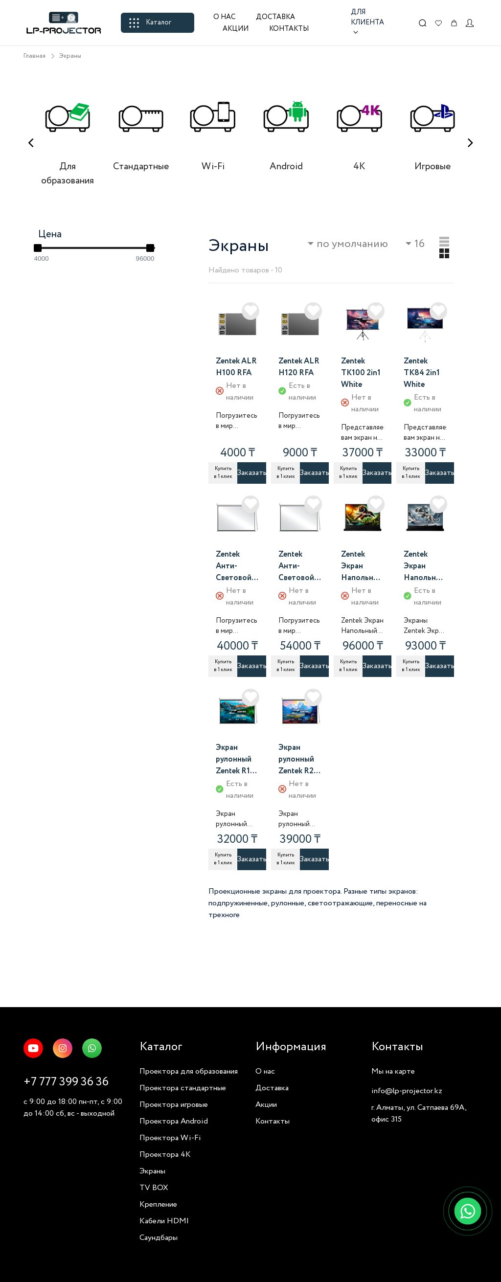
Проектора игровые (173, 1104)
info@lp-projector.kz (406, 1091)
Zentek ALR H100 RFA (236, 367)
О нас (224, 17)
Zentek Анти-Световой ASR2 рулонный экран (296, 567)
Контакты (289, 29)
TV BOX (153, 1187)
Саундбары (158, 1237)
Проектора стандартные (182, 1088)
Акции (236, 29)
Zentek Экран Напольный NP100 (362, 567)
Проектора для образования (188, 1071)
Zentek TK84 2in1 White (422, 373)
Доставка (275, 17)
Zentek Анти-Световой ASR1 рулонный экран (233, 567)
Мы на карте (393, 1071)
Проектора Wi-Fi (170, 1138)
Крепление (158, 1204)
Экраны (70, 56)
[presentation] (30, 143)
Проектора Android (173, 1121)
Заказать (251, 472)
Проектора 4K (165, 1154)
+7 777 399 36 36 (66, 1082)
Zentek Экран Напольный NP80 (425, 567)
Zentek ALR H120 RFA (298, 367)
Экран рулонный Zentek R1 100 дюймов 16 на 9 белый (235, 760)
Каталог (150, 23)
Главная (34, 56)
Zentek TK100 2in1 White (361, 373)
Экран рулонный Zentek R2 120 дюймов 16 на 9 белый (298, 760)
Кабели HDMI (164, 1221)
